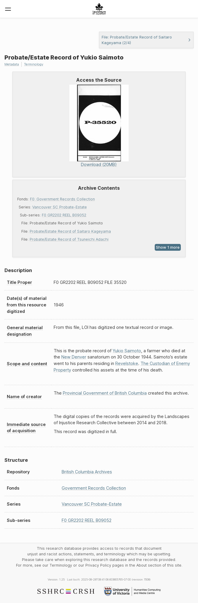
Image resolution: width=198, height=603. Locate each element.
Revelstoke (126, 363)
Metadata (11, 64)
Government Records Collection (94, 488)
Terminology (33, 64)
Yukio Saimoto (127, 350)
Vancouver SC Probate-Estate (59, 207)
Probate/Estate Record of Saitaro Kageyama (70, 231)
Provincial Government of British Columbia (105, 392)
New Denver (73, 356)
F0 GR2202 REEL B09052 (64, 215)
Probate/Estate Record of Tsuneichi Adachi (69, 239)
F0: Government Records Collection (62, 199)
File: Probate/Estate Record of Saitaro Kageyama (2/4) (146, 40)
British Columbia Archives (87, 471)
